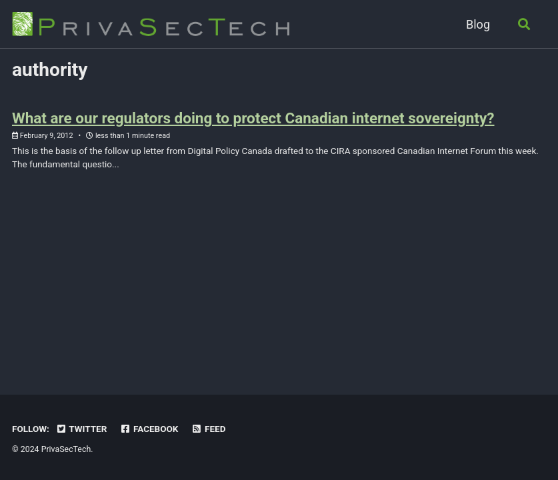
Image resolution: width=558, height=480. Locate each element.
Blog (478, 24)
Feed (208, 428)
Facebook (149, 428)
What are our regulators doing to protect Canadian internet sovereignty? (253, 118)
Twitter (81, 428)
